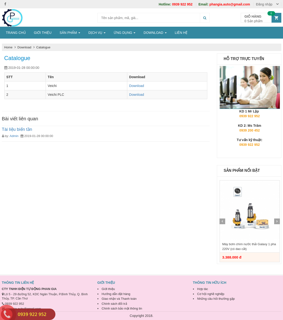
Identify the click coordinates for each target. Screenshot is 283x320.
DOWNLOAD (155, 33)
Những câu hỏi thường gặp (216, 298)
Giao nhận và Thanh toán (119, 298)
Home (8, 47)
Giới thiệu (108, 289)
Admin (14, 136)
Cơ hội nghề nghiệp (210, 294)
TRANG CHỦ (16, 33)
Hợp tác (202, 289)
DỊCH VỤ (97, 33)
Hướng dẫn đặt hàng (116, 294)
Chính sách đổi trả (114, 303)
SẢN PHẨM (70, 33)
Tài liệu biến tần (17, 129)
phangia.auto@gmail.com (224, 4)
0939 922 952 (176, 4)
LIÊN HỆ (181, 33)
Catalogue (43, 47)
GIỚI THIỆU (43, 33)
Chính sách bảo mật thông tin (122, 308)
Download (24, 47)
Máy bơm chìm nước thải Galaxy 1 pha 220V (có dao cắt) (249, 246)
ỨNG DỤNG (124, 33)
